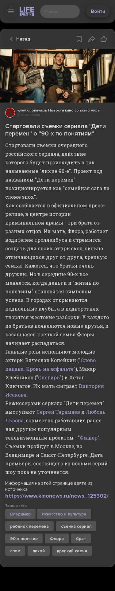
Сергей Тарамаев (58, 412)
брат (81, 538)
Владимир (20, 514)
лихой (39, 551)
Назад (18, 39)
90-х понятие (24, 538)
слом (15, 551)
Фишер (89, 437)
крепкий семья (72, 551)
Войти (98, 11)
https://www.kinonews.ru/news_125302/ (57, 495)
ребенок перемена (29, 526)
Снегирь (49, 377)
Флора (57, 538)
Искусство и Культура (64, 514)
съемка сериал (76, 526)
